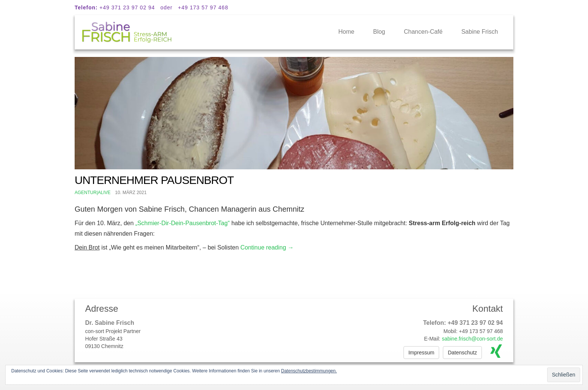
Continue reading (267, 247)
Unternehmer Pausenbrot (154, 180)
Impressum (421, 353)
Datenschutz (462, 353)
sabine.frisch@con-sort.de (472, 339)
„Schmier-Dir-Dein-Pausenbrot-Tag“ (182, 223)
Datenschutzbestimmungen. (309, 371)
